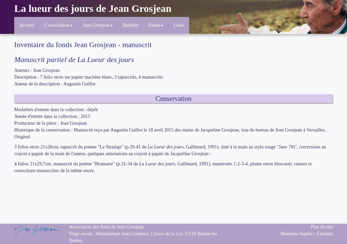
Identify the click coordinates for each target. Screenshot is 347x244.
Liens (179, 25)
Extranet (325, 233)
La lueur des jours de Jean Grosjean (92, 8)
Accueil (26, 25)
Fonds (155, 25)
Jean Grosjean (98, 25)
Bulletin (130, 25)
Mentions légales (297, 233)
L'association (58, 25)
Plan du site (322, 226)
